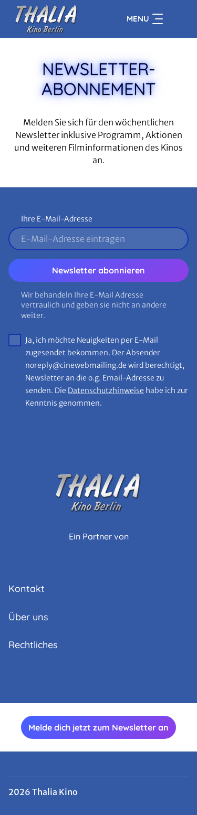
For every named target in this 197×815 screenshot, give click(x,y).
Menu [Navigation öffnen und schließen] (145, 19)
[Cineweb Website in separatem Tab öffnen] (99, 548)
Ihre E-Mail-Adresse (56, 219)
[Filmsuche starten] (178, 18)
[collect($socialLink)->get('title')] (87, 680)
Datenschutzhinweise (106, 390)
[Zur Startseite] (46, 18)
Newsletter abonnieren (98, 270)
